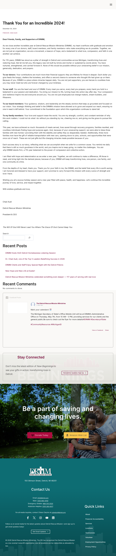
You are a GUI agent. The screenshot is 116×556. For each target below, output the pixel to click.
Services (88, 523)
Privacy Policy (90, 546)
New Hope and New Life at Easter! (20, 271)
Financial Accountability (94, 518)
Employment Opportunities (95, 541)
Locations (89, 528)
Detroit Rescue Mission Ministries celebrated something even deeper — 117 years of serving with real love (50, 277)
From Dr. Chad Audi (10, 33)
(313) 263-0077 (48, 506)
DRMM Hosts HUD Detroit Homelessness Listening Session (30, 253)
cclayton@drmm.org (58, 512)
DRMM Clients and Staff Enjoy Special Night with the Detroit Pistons (34, 265)
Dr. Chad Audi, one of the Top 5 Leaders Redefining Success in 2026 (35, 259)
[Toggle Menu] (111, 4)
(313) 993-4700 (43, 501)
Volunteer (89, 537)
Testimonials (90, 532)
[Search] (29, 237)
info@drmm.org (43, 498)
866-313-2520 (48, 503)
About (87, 514)
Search (6, 233)
